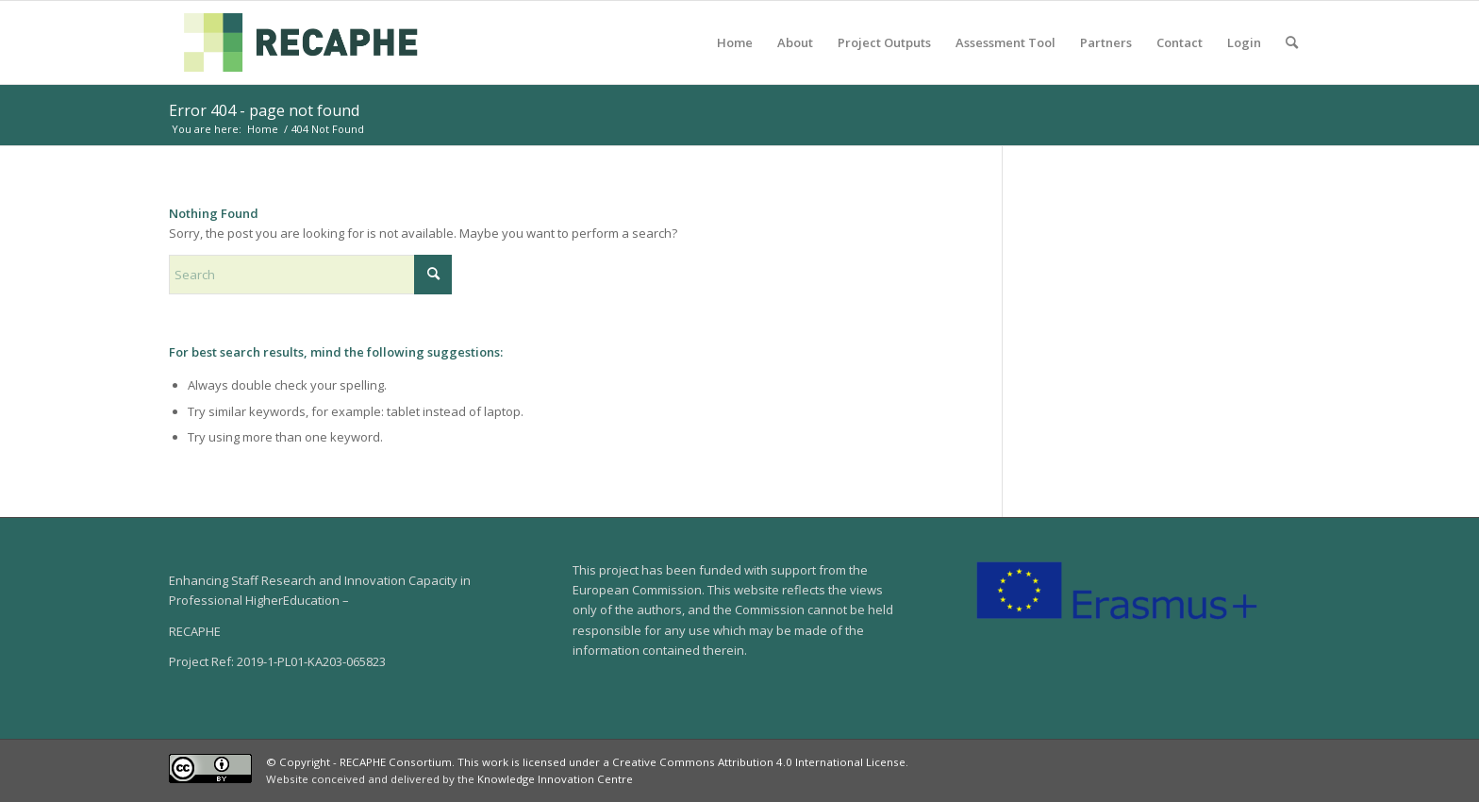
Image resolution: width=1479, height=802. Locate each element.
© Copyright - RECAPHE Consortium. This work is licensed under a (439, 762)
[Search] (1291, 42)
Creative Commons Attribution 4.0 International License (759, 762)
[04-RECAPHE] (301, 42)
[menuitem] (735, 42)
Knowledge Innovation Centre (555, 779)
